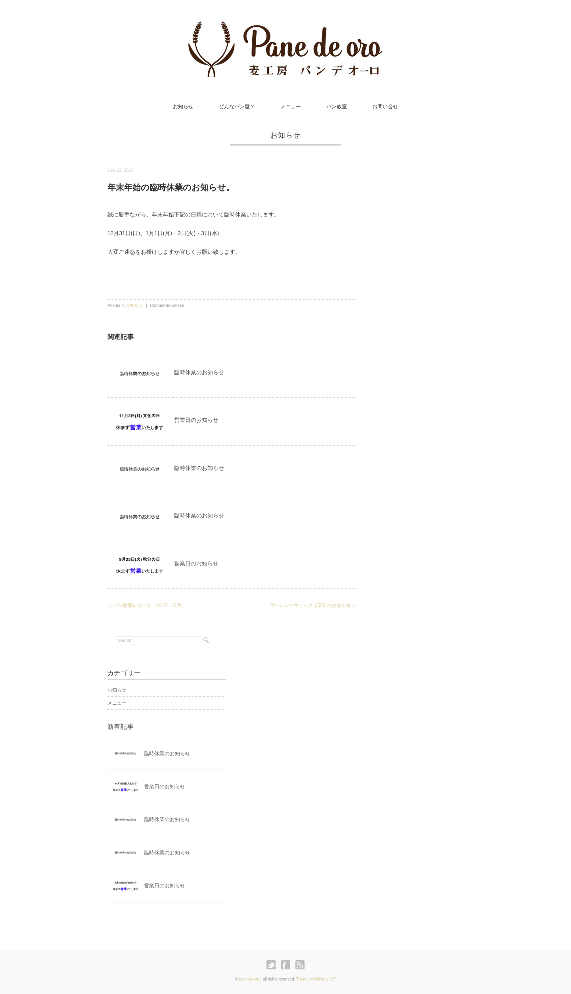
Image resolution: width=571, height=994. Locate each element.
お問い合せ (385, 106)
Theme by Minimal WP (316, 979)
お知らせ (183, 106)
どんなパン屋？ (237, 106)
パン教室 (336, 106)
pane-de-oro (250, 979)
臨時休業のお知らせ (199, 372)
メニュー (290, 106)
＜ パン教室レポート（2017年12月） (146, 605)
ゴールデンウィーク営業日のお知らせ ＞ (313, 605)
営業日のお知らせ (196, 420)
